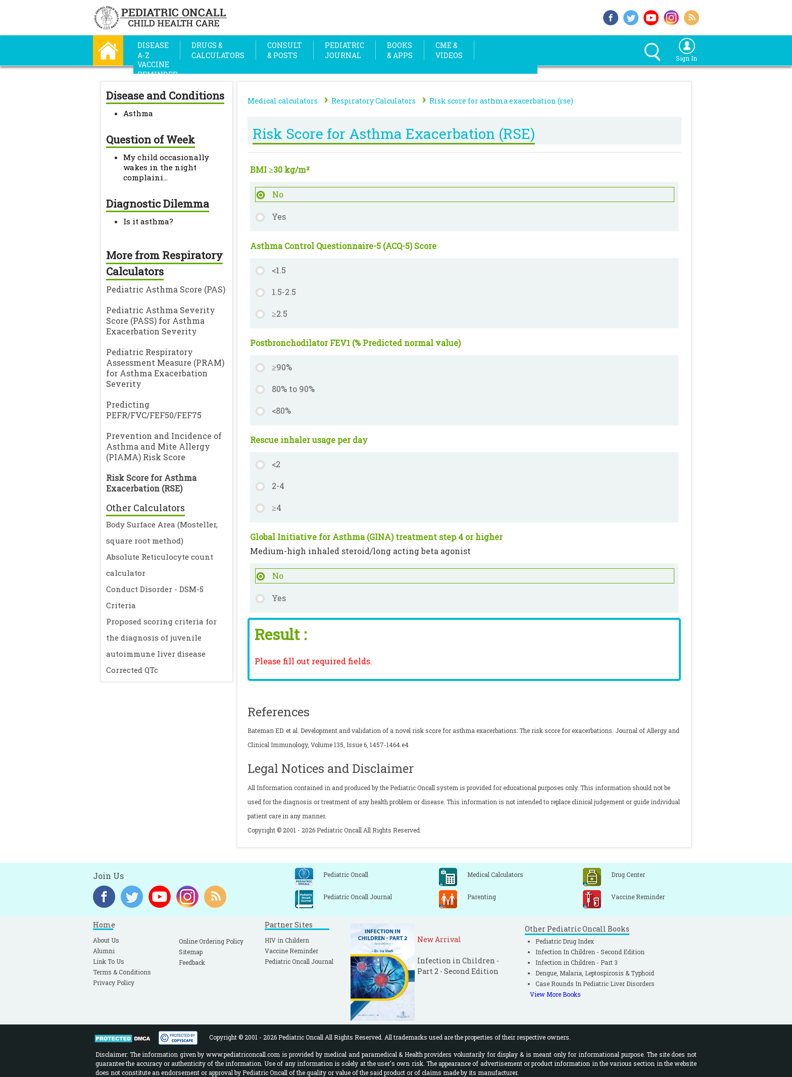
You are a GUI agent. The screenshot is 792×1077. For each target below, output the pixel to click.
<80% (281, 410)
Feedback (192, 962)
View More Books (555, 994)
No (277, 194)
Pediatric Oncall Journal (299, 961)
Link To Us (108, 961)
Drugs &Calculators (217, 50)
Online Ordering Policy (211, 941)
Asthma (138, 113)
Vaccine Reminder (291, 951)
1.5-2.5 (284, 291)
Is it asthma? (148, 221)
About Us (106, 940)
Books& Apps (400, 50)
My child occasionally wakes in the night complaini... (166, 167)
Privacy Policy (113, 982)
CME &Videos (449, 50)
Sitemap (191, 952)
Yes (279, 216)
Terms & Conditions (122, 972)
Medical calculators (282, 101)
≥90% (282, 367)
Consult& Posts (284, 50)
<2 (276, 464)
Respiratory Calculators (373, 101)
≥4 (276, 507)
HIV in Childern (287, 940)
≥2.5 (279, 313)
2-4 (278, 485)
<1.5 (279, 270)
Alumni (104, 951)
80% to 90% (293, 388)
